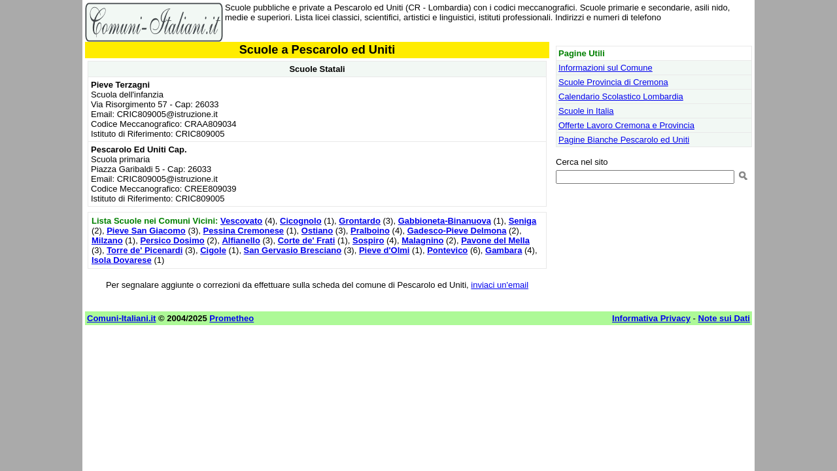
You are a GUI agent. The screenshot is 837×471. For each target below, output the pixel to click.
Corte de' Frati (306, 240)
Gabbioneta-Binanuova (444, 221)
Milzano (107, 240)
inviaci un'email (499, 285)
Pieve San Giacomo (146, 231)
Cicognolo (301, 221)
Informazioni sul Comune (605, 68)
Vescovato (241, 221)
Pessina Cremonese (243, 231)
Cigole (213, 250)
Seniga (523, 221)
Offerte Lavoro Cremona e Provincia (626, 125)
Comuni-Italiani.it (121, 318)
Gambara (503, 250)
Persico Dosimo (172, 240)
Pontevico (447, 250)
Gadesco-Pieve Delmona (457, 231)
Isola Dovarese (122, 260)
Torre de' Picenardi (144, 250)
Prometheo (231, 318)
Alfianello (241, 240)
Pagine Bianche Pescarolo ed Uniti (623, 140)
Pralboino (370, 231)
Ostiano (317, 231)
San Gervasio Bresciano (293, 250)
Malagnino (422, 240)
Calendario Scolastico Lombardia (620, 96)
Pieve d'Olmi (384, 250)
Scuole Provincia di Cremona (613, 82)
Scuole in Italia (586, 111)
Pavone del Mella (495, 240)
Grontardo (360, 221)
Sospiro (368, 240)
